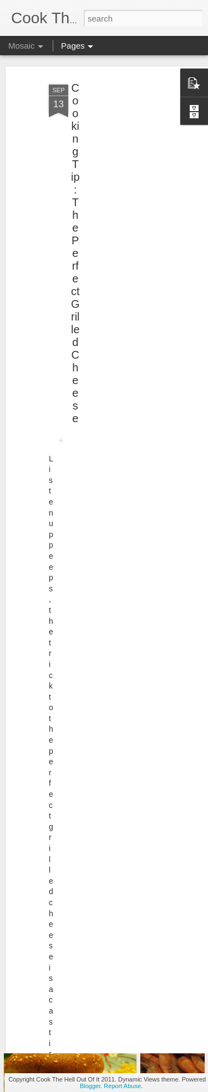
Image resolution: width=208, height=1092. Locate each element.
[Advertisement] (112, 143)
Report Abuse (122, 1086)
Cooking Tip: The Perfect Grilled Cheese (75, 243)
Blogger (90, 1086)
